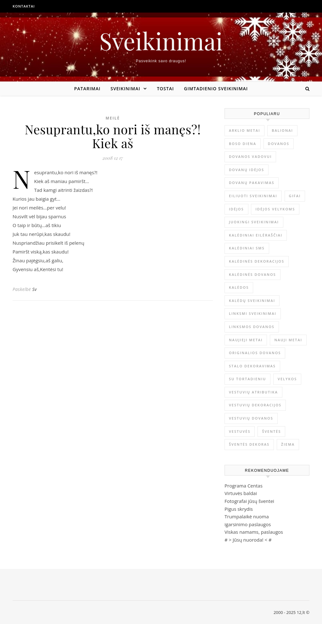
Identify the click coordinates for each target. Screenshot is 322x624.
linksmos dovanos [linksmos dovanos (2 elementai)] (252, 326)
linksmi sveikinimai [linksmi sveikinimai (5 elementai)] (252, 313)
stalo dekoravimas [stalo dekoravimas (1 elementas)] (252, 366)
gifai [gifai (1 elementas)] (295, 195)
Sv (34, 289)
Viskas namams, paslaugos (254, 532)
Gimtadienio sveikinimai (216, 89)
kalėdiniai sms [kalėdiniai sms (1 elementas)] (247, 248)
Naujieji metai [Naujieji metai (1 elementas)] (246, 339)
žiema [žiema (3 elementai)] (288, 444)
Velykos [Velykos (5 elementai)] (287, 378)
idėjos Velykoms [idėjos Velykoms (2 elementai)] (275, 209)
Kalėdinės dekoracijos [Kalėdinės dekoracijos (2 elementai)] (256, 261)
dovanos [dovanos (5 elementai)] (278, 143)
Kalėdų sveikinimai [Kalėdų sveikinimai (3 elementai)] (252, 300)
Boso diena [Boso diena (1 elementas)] (242, 143)
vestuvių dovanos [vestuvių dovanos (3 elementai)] (251, 418)
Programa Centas (244, 485)
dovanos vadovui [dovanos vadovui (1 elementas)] (250, 156)
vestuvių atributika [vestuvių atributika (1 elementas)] (253, 392)
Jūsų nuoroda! (248, 540)
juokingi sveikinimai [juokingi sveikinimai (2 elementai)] (254, 222)
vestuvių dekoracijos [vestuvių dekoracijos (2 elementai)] (255, 405)
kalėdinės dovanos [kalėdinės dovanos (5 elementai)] (252, 274)
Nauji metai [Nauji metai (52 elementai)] (288, 339)
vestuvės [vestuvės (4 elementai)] (239, 431)
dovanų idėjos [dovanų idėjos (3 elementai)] (246, 169)
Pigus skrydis (239, 509)
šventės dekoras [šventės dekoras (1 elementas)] (249, 444)
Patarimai (87, 89)
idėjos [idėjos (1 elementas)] (236, 209)
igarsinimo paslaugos (248, 524)
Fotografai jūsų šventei (249, 501)
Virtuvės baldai (241, 493)
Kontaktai (24, 6)
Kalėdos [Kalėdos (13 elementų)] (239, 287)
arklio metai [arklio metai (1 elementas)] (244, 130)
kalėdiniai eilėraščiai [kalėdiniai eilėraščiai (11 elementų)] (255, 235)
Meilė (113, 118)
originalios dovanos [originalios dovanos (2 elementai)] (255, 352)
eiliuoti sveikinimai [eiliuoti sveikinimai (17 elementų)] (253, 195)
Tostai (165, 89)
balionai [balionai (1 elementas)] (282, 130)
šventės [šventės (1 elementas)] (271, 431)
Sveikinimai (161, 41)
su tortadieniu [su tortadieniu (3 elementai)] (247, 378)
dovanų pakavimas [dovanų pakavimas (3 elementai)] (251, 182)
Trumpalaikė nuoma (247, 516)
